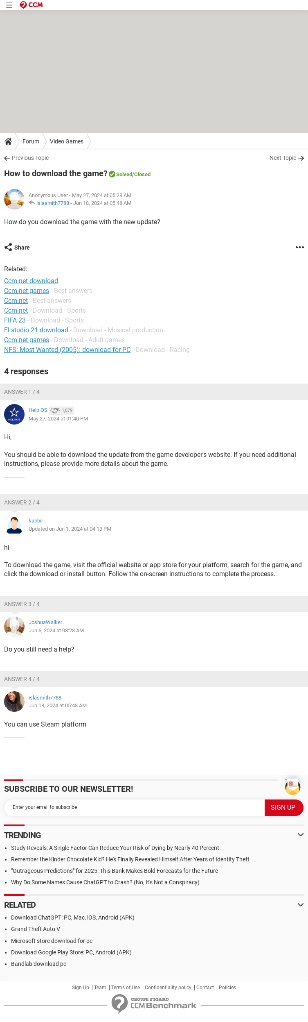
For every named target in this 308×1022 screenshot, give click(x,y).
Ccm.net (16, 310)
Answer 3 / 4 (22, 604)
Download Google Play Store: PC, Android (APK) (71, 952)
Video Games (66, 141)
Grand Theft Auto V (35, 929)
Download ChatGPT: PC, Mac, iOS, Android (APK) (73, 917)
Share (22, 247)
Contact (205, 987)
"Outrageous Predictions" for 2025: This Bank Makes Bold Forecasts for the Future (114, 871)
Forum (30, 141)
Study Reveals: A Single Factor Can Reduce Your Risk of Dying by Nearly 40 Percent (115, 848)
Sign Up (80, 987)
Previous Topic (30, 157)
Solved (124, 174)
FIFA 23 (15, 320)
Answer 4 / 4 (22, 679)
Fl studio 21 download (36, 330)
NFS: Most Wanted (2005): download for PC (67, 350)
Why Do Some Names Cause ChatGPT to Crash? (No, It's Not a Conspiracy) (105, 882)
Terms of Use (125, 987)
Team (100, 987)
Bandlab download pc (38, 964)
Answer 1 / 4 (22, 391)
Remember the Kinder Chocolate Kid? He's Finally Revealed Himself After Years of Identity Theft (130, 859)
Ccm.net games (26, 340)
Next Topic (283, 157)
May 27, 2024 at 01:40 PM (58, 419)
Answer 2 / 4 (22, 502)
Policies (227, 987)
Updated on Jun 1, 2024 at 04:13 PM (70, 529)
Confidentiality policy (168, 987)
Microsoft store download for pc (51, 941)
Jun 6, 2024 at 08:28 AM (56, 630)
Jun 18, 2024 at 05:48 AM (102, 203)
